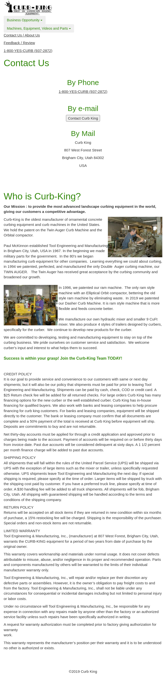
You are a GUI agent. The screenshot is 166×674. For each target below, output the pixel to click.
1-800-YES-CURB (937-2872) (28, 51)
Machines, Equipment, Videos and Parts (39, 28)
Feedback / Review (19, 43)
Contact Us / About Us (22, 35)
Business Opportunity (24, 20)
